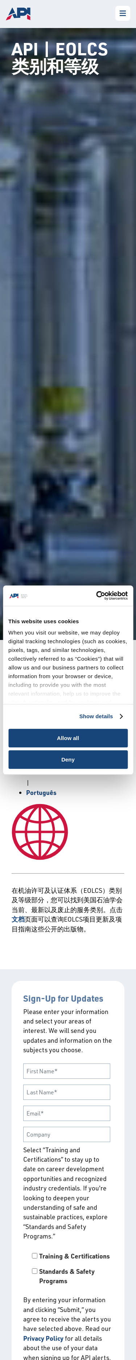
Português (41, 792)
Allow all (68, 738)
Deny (68, 759)
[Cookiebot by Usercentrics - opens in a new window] (97, 595)
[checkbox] (68, 1268)
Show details (96, 716)
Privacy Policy (43, 1338)
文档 (18, 919)
